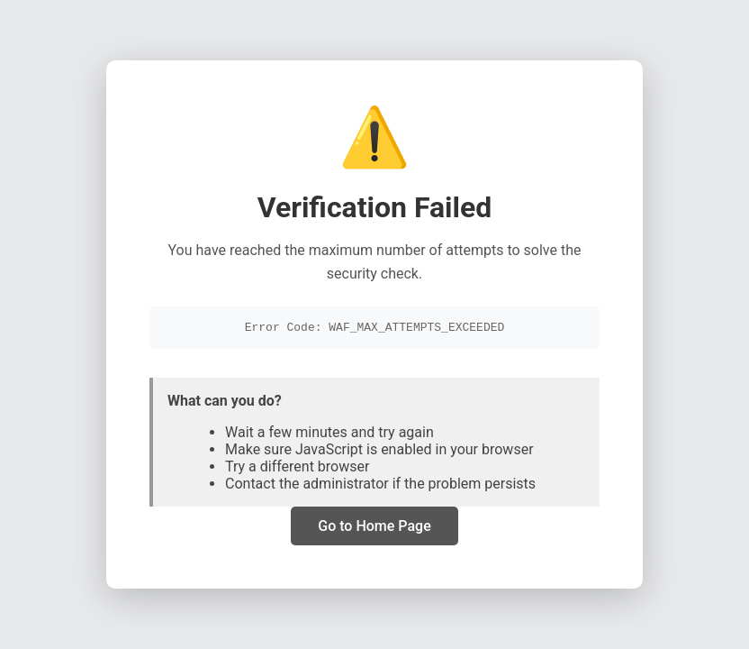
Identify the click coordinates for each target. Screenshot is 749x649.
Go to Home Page (374, 527)
